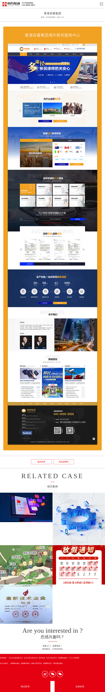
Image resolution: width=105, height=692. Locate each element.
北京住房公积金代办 (31, 658)
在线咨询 (79, 686)
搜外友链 (42, 658)
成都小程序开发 (36, 663)
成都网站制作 (25, 663)
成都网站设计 (47, 663)
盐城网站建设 (62, 658)
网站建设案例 (58, 663)
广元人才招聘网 (73, 658)
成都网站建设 (15, 663)
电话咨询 (25, 686)
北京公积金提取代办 (16, 658)
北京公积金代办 (51, 658)
